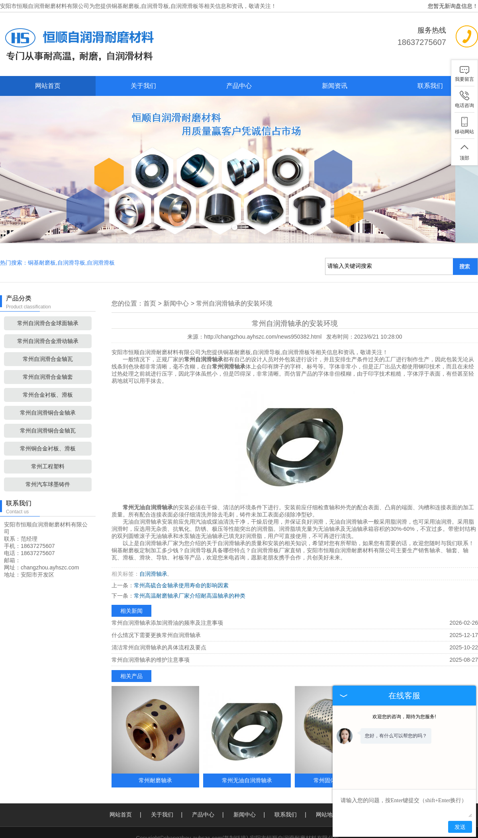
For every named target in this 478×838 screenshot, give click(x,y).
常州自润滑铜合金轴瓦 (48, 406)
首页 (149, 278)
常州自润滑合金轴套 (48, 352)
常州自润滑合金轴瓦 (48, 334)
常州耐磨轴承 (155, 755)
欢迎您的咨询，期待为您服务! (404, 716)
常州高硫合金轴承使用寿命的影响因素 (181, 560)
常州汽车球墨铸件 (47, 459)
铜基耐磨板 (125, 6)
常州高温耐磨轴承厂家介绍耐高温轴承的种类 (189, 571)
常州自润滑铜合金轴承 (48, 388)
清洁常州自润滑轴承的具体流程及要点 (159, 623)
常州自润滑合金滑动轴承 (47, 316)
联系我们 (430, 85)
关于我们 (143, 85)
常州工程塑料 (48, 441)
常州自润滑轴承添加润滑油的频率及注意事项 (167, 598)
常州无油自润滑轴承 (247, 755)
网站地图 (327, 790)
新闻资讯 (334, 85)
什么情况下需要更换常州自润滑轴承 (156, 610)
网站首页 (48, 85)
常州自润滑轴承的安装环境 (234, 278)
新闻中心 (176, 278)
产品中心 (239, 85)
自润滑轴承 (153, 549)
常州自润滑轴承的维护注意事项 (151, 635)
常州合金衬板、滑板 (48, 370)
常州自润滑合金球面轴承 (47, 298)
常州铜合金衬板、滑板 (48, 424)
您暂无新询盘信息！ (453, 6)
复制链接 (235, 813)
